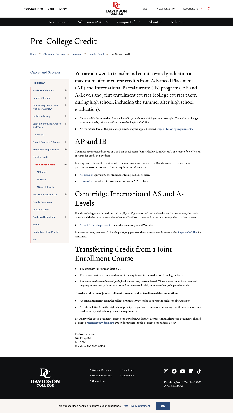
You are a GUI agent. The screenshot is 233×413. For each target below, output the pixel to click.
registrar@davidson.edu (100, 322)
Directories (128, 375)
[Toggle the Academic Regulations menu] (65, 216)
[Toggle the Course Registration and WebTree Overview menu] (65, 105)
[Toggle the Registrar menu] (65, 82)
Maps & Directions (102, 375)
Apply (63, 8)
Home (33, 54)
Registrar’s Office (187, 232)
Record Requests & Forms (46, 142)
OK (163, 405)
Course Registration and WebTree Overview (45, 107)
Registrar (76, 54)
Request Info (33, 8)
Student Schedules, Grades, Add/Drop (47, 125)
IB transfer (86, 181)
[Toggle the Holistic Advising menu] (65, 116)
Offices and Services (54, 54)
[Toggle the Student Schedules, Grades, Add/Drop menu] (65, 123)
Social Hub (128, 370)
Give (145, 9)
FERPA (36, 224)
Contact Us (98, 381)
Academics (57, 22)
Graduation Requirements (46, 149)
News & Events (166, 9)
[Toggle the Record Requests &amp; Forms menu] (65, 142)
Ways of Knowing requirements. (174, 128)
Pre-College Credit (45, 164)
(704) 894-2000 (173, 386)
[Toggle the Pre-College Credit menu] (65, 164)
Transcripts (38, 134)
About (153, 22)
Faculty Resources (42, 202)
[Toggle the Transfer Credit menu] (65, 157)
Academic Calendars (43, 90)
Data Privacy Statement (136, 405)
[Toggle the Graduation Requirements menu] (65, 149)
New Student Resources (45, 194)
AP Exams (42, 172)
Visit (51, 8)
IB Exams (41, 179)
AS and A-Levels (45, 187)
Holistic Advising (41, 116)
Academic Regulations (44, 217)
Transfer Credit (96, 54)
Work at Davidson (101, 370)
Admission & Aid (91, 22)
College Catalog (41, 209)
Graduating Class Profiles (46, 232)
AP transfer (86, 174)
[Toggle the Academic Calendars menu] (65, 90)
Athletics (178, 22)
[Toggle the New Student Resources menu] (65, 194)
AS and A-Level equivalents (95, 225)
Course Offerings (41, 98)
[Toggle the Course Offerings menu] (65, 97)
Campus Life (126, 22)
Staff (35, 239)
